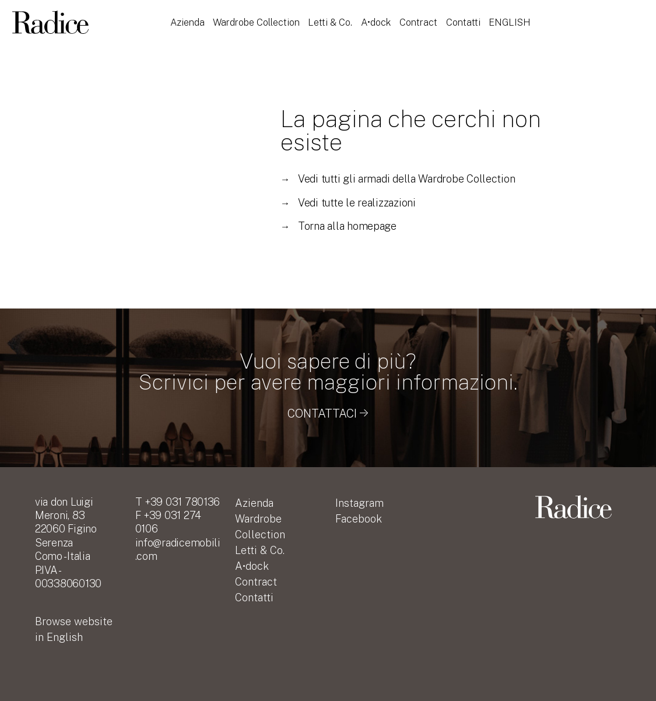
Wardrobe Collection (256, 22)
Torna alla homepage (338, 226)
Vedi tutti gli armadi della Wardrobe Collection (397, 179)
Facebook (358, 519)
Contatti (463, 22)
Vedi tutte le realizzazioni (348, 203)
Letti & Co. (330, 22)
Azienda (187, 22)
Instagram (359, 503)
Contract (418, 22)
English (510, 22)
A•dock (376, 22)
